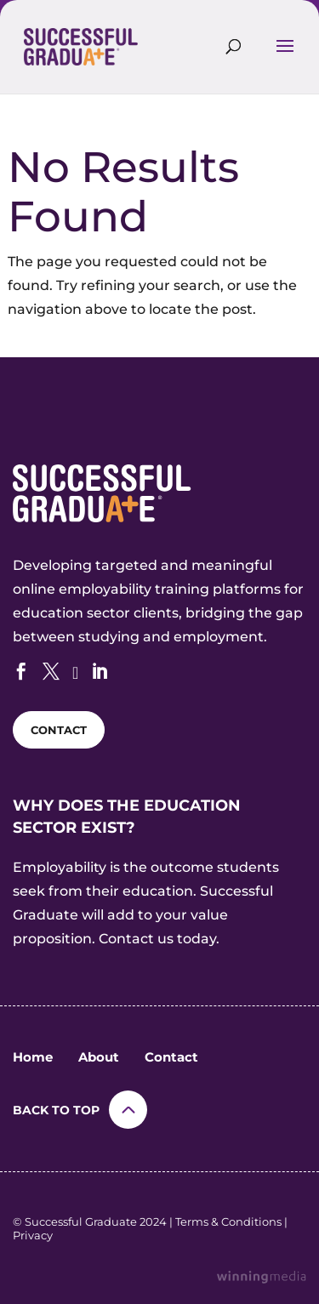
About (98, 1057)
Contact (171, 1057)
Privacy (33, 1235)
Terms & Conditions (228, 1221)
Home (33, 1057)
